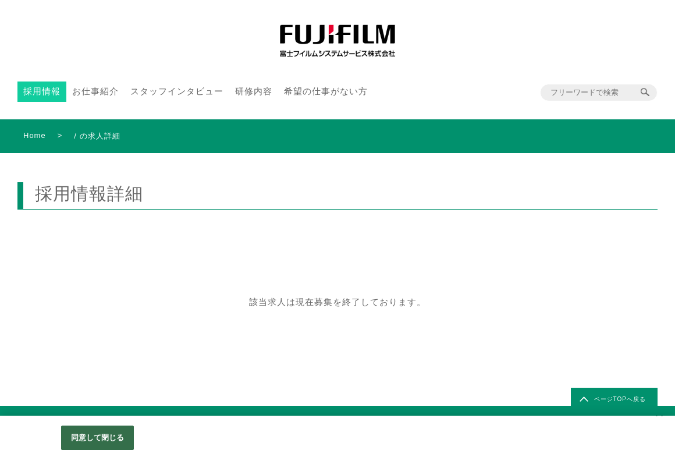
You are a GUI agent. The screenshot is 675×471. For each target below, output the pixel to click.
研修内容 (253, 91)
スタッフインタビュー (176, 91)
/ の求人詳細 (97, 136)
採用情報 (42, 91)
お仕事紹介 (95, 91)
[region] (337, 443)
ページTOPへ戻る (620, 399)
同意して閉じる (98, 437)
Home (34, 135)
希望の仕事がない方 (326, 91)
